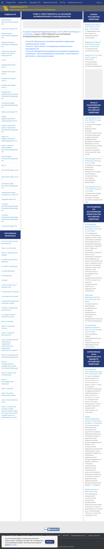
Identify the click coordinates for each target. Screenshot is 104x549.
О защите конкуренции (9, 266)
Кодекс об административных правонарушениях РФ (9, 139)
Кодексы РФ (10, 2)
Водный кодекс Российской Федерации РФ (9, 35)
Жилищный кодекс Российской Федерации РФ (9, 105)
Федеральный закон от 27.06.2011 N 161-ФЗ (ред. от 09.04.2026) (93, 44)
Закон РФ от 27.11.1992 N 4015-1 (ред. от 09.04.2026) (93, 57)
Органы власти (94, 535)
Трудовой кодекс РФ (8, 199)
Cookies (14, 545)
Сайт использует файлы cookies (62, 546)
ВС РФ (62, 2)
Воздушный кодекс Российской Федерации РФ (9, 44)
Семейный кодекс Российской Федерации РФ (9, 186)
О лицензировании (8, 271)
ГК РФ (3, 60)
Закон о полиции (7, 321)
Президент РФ (34, 2)
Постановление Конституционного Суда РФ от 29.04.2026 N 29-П (93, 372)
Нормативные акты (75, 2)
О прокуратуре (6, 275)
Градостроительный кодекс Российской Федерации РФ (8, 53)
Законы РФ (22, 2)
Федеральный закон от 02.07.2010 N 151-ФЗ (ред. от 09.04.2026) (93, 27)
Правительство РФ (50, 2)
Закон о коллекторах (8, 248)
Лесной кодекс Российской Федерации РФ (9, 159)
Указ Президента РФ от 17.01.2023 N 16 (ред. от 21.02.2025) (93, 189)
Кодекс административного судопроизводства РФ (9, 119)
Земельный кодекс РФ (9, 112)
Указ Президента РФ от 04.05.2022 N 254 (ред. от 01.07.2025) (93, 161)
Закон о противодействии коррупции (7, 382)
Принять (49, 542)
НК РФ (3, 165)
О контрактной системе (9, 296)
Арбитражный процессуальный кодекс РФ (9, 22)
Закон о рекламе (7, 388)
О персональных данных (10, 292)
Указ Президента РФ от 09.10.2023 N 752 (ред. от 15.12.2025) (93, 120)
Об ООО (4, 280)
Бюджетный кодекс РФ (9, 29)
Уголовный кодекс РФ (9, 226)
